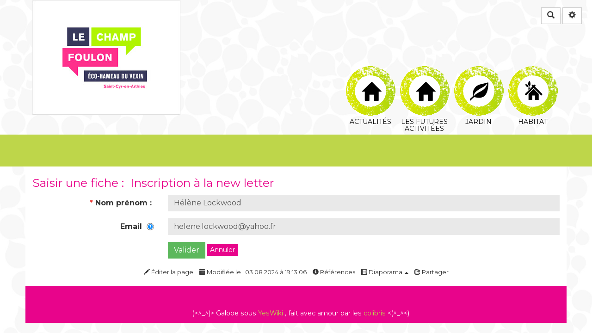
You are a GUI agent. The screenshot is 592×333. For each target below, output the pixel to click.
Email (137, 226)
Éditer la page (168, 272)
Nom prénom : (122, 202)
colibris (375, 313)
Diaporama (384, 272)
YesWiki (270, 313)
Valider (186, 250)
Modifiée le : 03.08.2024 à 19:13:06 (253, 272)
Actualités (370, 76)
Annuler (222, 250)
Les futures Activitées (425, 76)
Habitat (533, 76)
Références (334, 272)
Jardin (479, 76)
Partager (431, 272)
